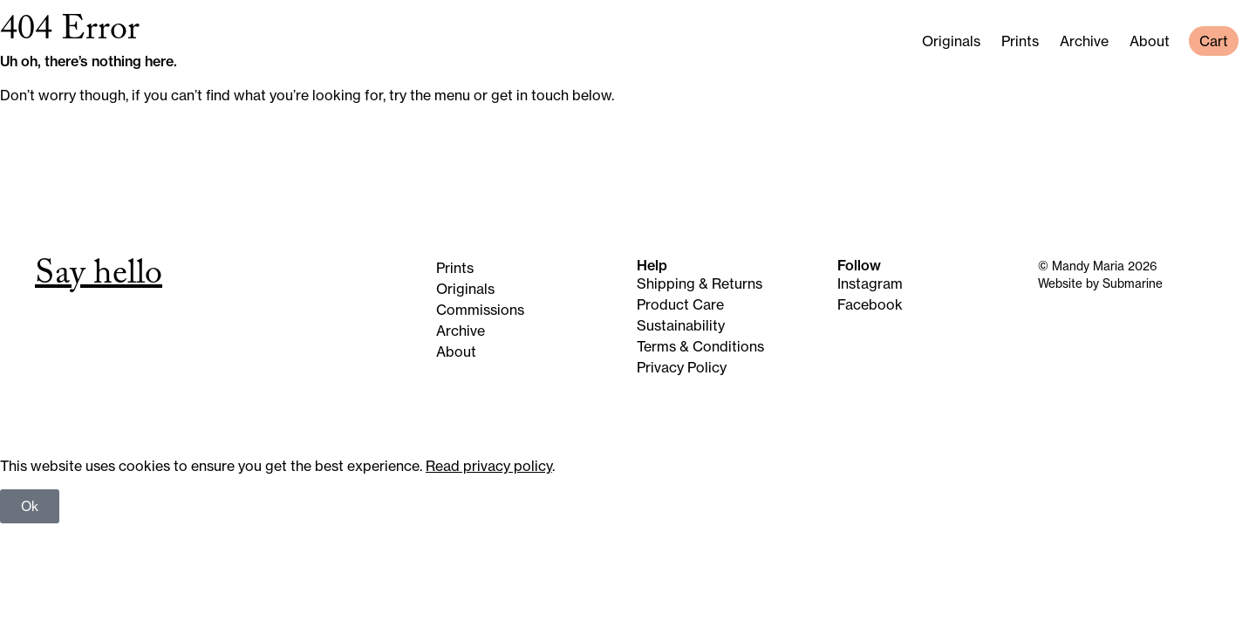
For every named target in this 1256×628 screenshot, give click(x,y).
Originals (951, 41)
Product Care (680, 304)
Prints (1020, 41)
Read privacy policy (489, 465)
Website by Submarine (1100, 283)
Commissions (480, 309)
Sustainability (681, 325)
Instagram (870, 283)
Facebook (870, 304)
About (1150, 41)
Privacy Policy (682, 367)
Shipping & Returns (699, 283)
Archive (1084, 41)
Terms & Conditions (700, 346)
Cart (1213, 41)
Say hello (98, 277)
